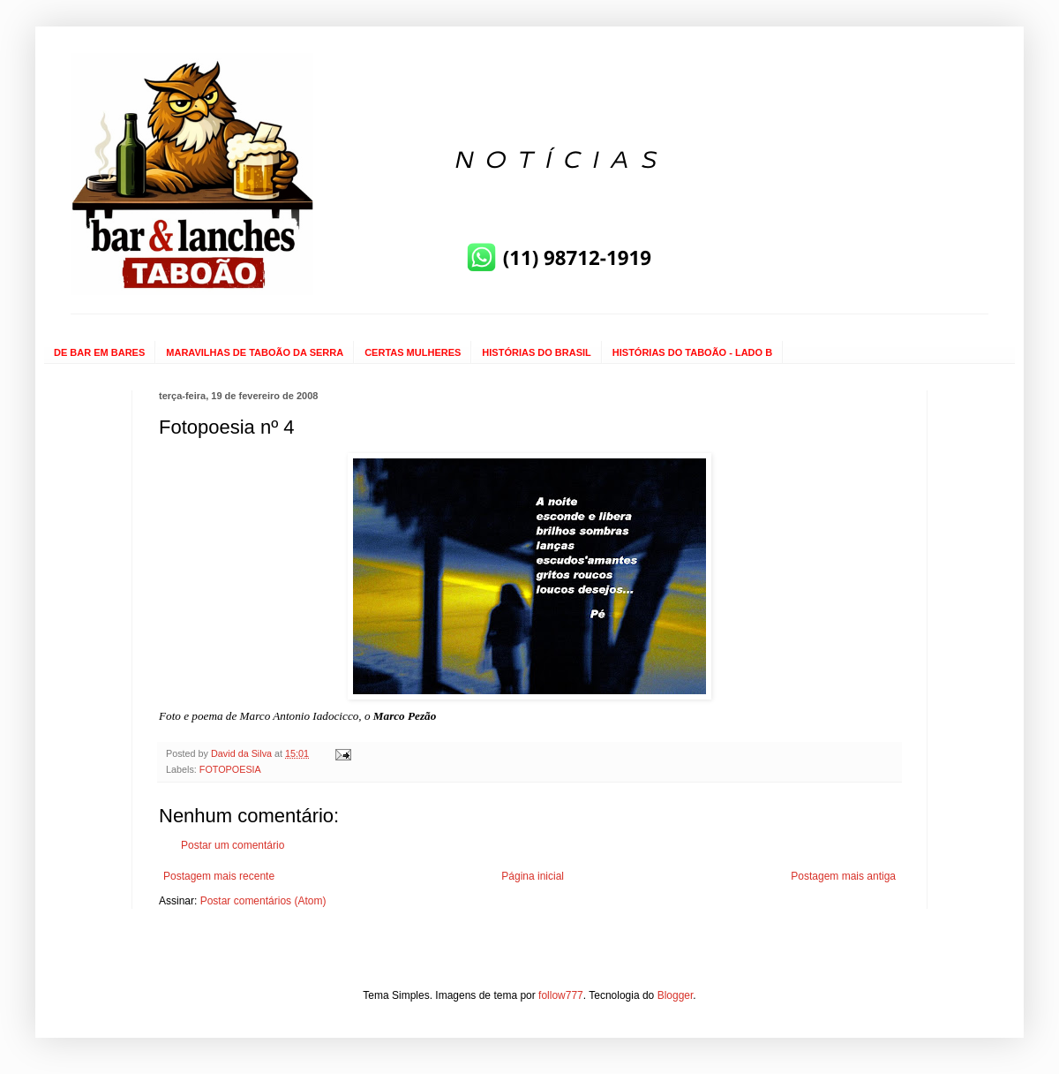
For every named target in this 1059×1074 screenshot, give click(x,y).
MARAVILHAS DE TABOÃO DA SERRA (254, 352)
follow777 (560, 995)
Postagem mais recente (218, 876)
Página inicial (532, 876)
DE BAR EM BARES (99, 352)
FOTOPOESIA (230, 769)
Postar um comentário (232, 845)
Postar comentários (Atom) (263, 901)
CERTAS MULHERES (412, 352)
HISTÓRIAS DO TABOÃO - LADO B (692, 352)
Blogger (675, 995)
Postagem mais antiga (843, 876)
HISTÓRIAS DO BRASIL (536, 352)
